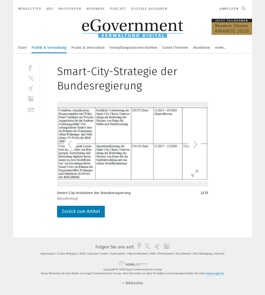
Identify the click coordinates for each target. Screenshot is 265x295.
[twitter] (31, 78)
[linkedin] (31, 99)
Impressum (48, 253)
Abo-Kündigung (203, 253)
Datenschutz (119, 253)
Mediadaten (166, 253)
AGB (82, 253)
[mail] (31, 109)
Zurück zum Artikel (81, 211)
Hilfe (153, 253)
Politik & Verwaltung (49, 47)
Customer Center (98, 253)
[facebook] (31, 67)
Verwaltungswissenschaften (133, 47)
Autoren (220, 253)
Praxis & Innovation (88, 47)
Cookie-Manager (67, 253)
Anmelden (229, 9)
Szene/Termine (175, 47)
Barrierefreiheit (138, 253)
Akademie (201, 47)
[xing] (31, 88)
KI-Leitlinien (184, 253)
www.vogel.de (215, 273)
